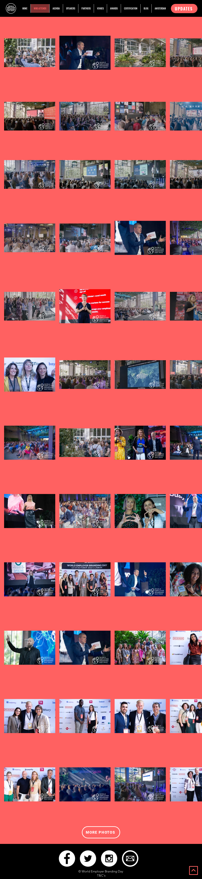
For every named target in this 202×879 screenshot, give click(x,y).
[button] (184, 8)
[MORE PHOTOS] (101, 832)
